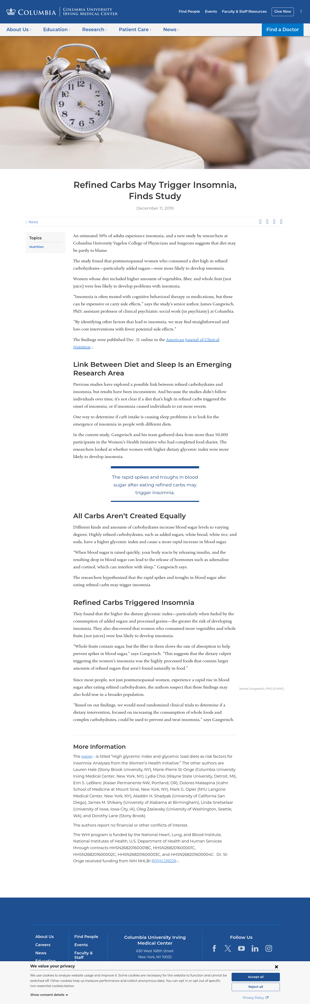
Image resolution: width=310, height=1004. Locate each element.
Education (44, 954)
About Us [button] (18, 29)
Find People (194, 11)
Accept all (255, 977)
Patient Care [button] (130, 29)
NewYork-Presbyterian (186, 907)
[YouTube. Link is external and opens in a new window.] (241, 941)
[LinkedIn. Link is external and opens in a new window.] (255, 941)
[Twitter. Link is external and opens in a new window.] (227, 941)
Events (214, 11)
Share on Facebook (260, 222)
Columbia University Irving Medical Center (127, 904)
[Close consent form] (276, 966)
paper (87, 756)
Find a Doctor (284, 29)
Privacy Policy (256, 997)
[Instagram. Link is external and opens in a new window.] (268, 941)
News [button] (164, 29)
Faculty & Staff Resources (246, 11)
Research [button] (91, 29)
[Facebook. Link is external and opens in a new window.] (214, 941)
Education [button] (55, 29)
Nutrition (35, 247)
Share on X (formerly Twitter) (267, 222)
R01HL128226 (99, 854)
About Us (44, 930)
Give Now (283, 11)
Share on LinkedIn (274, 222)
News (32, 222)
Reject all (255, 987)
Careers (42, 938)
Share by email (281, 222)
